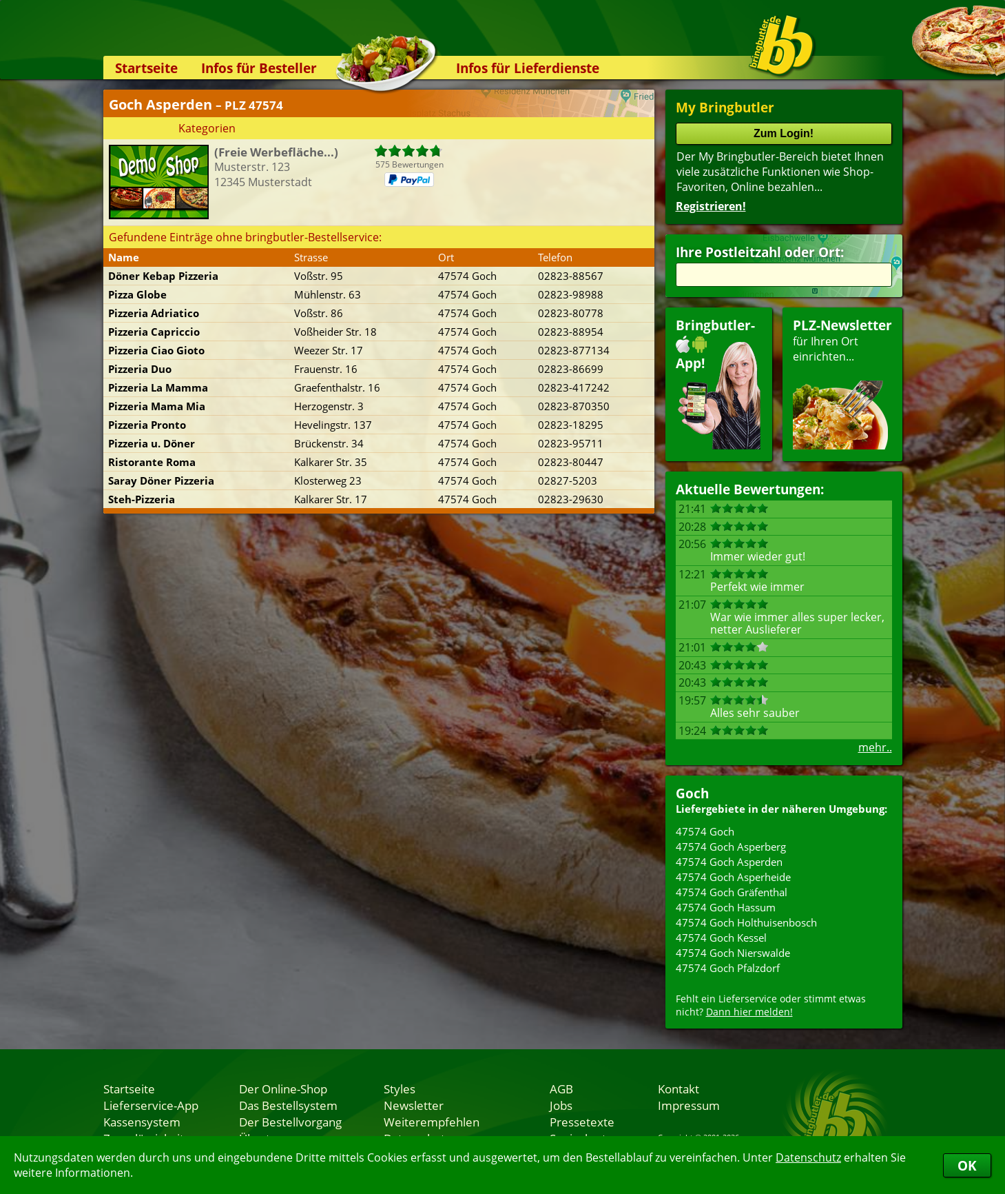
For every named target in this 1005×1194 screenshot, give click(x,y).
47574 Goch (705, 831)
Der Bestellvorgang (290, 1121)
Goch (692, 793)
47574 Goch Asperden (729, 862)
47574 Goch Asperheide (733, 877)
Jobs (561, 1105)
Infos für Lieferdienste (527, 68)
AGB (561, 1088)
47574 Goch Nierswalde (733, 953)
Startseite (146, 68)
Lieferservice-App (150, 1105)
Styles (399, 1088)
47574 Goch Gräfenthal (731, 892)
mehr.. (875, 747)
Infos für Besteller (259, 68)
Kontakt (678, 1088)
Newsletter (414, 1105)
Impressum (689, 1105)
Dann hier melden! (749, 1011)
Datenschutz (808, 1157)
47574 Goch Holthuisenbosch (746, 922)
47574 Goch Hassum (726, 907)
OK (967, 1165)
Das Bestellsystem (288, 1105)
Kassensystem (141, 1121)
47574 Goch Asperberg (731, 846)
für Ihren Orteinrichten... (842, 382)
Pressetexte (582, 1121)
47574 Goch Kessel (721, 937)
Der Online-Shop (283, 1088)
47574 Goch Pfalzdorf (728, 968)
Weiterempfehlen (431, 1121)
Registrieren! (711, 206)
